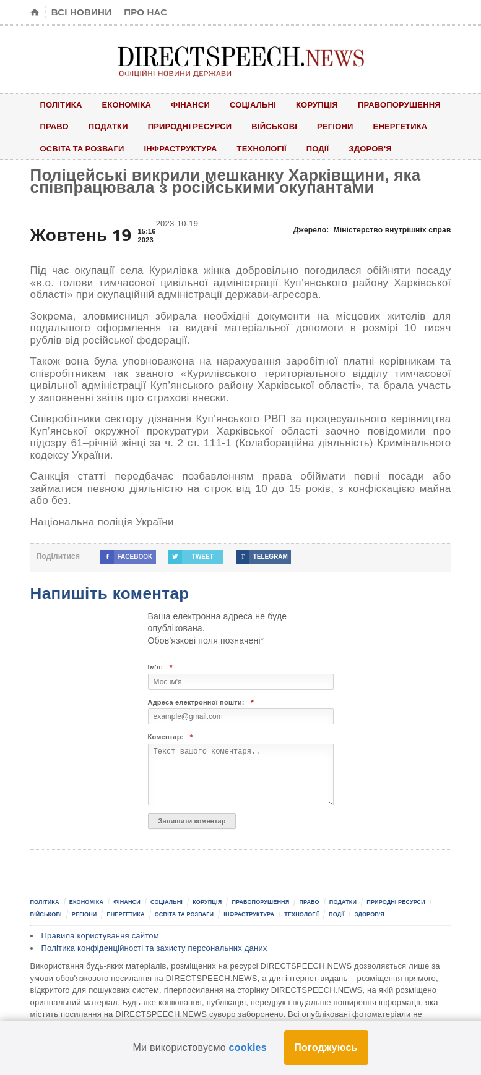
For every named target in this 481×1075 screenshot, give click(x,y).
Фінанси (190, 104)
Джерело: (372, 230)
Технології (262, 148)
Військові (275, 126)
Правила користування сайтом (100, 935)
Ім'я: (160, 667)
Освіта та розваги (82, 148)
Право (54, 126)
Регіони (335, 126)
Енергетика (400, 126)
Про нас (145, 12)
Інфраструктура (180, 148)
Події (317, 148)
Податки (108, 126)
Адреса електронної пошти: (201, 702)
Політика (61, 104)
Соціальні (253, 104)
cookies (248, 1047)
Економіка (127, 104)
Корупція (317, 104)
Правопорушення (399, 104)
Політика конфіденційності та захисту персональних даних (154, 948)
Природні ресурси (190, 126)
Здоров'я (370, 148)
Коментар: (170, 737)
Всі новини (81, 12)
